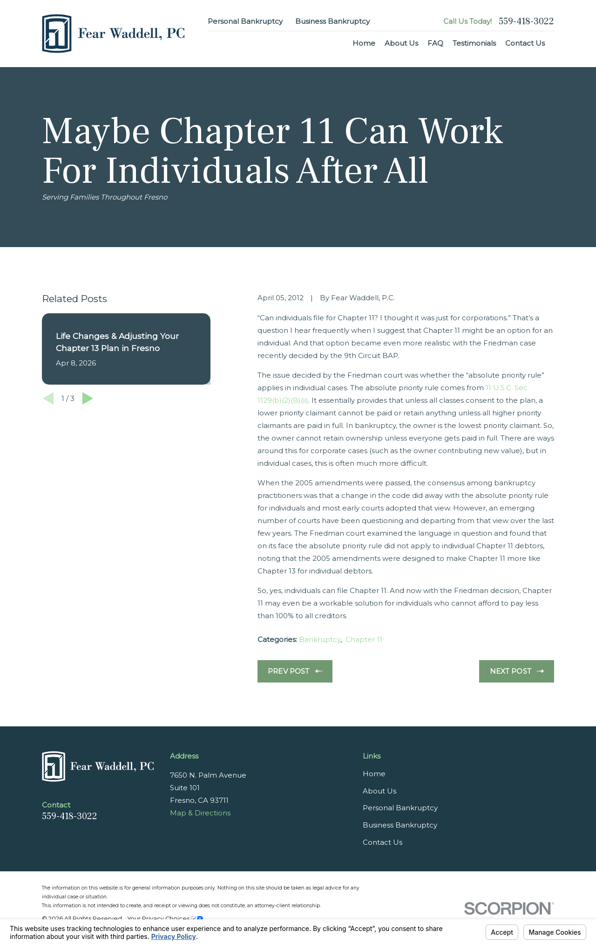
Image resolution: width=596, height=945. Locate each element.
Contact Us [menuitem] (525, 43)
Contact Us (382, 842)
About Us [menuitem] (401, 43)
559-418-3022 (526, 21)
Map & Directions (200, 812)
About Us (379, 790)
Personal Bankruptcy (245, 21)
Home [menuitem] (363, 43)
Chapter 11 (363, 639)
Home (374, 773)
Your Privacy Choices (165, 918)
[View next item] (87, 398)
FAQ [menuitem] (435, 43)
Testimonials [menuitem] (474, 43)
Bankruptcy (319, 639)
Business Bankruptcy (332, 21)
